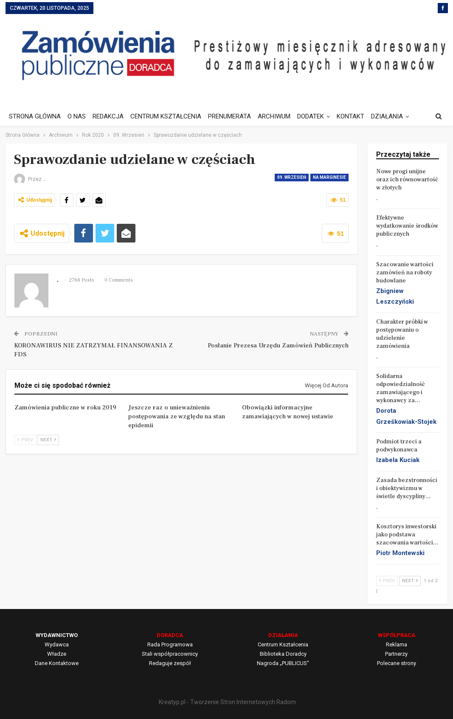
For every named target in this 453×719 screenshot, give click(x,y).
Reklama (396, 644)
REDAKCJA (110, 116)
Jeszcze (393, 116)
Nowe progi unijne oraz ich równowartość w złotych (407, 180)
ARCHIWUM (280, 116)
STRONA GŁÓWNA (35, 116)
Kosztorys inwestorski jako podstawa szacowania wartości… (407, 535)
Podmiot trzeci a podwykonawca (399, 446)
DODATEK (318, 116)
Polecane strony (396, 663)
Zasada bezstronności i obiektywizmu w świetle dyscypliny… (406, 488)
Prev (25, 440)
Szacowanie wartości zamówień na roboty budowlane (404, 273)
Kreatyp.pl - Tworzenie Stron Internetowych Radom (227, 702)
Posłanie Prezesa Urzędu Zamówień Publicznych (278, 345)
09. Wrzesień (291, 177)
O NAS (78, 116)
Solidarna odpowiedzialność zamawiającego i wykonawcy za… (400, 388)
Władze (56, 654)
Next (48, 440)
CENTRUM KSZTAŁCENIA (169, 116)
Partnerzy (396, 654)
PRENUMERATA (234, 116)
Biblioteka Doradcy (283, 654)
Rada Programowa (170, 644)
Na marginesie (329, 177)
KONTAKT (359, 116)
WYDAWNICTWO (57, 635)
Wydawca (57, 644)
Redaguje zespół (170, 663)
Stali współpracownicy (170, 654)
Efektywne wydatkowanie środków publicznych (407, 226)
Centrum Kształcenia (283, 644)
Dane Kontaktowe (57, 663)
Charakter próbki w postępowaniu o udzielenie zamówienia (402, 334)
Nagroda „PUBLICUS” (283, 663)
